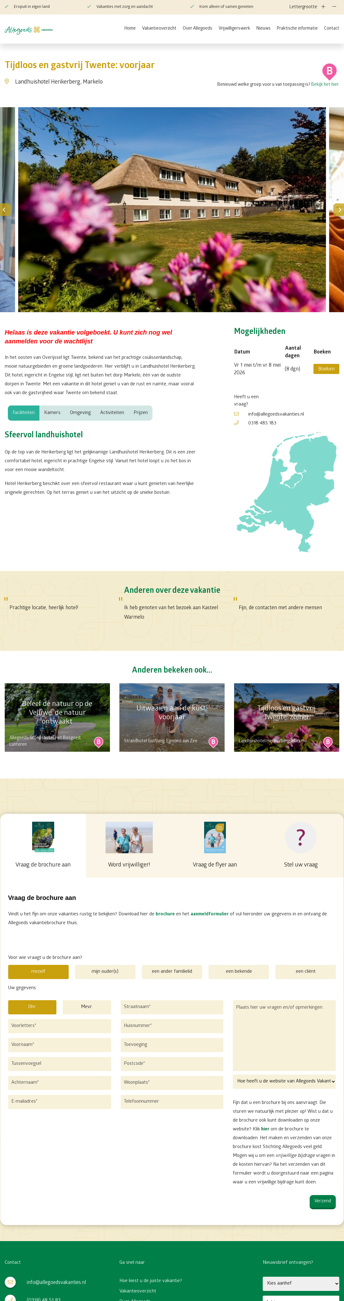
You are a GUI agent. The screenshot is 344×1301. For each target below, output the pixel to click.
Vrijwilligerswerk (234, 29)
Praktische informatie (297, 29)
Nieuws (263, 29)
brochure (165, 914)
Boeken (326, 369)
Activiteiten (112, 413)
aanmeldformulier (209, 914)
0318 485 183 (255, 423)
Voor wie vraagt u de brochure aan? (45, 958)
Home (130, 29)
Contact (331, 29)
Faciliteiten (24, 413)
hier (265, 1129)
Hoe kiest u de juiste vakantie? (150, 1281)
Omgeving (80, 413)
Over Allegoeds (197, 29)
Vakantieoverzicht (159, 29)
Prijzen (141, 413)
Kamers (52, 413)
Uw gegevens (22, 988)
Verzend (323, 1201)
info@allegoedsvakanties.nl (269, 414)
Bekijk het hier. (325, 85)
